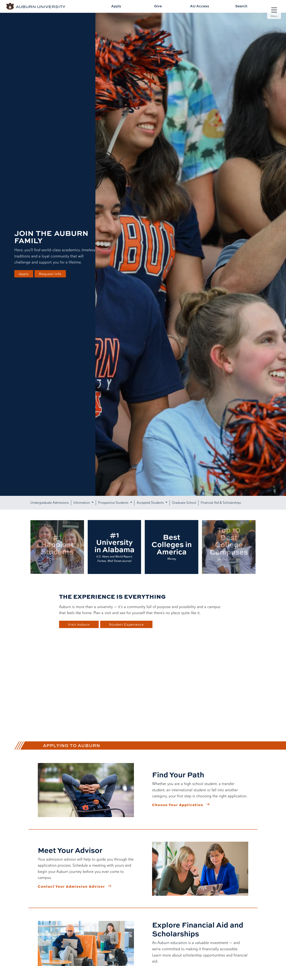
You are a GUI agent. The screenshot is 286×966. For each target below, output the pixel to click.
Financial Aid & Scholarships (221, 502)
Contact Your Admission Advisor (71, 886)
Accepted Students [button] (151, 502)
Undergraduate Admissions (49, 502)
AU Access (199, 5)
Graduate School (184, 502)
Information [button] (82, 502)
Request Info (51, 273)
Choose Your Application (177, 804)
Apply (116, 5)
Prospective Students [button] (113, 502)
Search (241, 5)
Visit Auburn (79, 624)
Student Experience (127, 624)
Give (158, 5)
